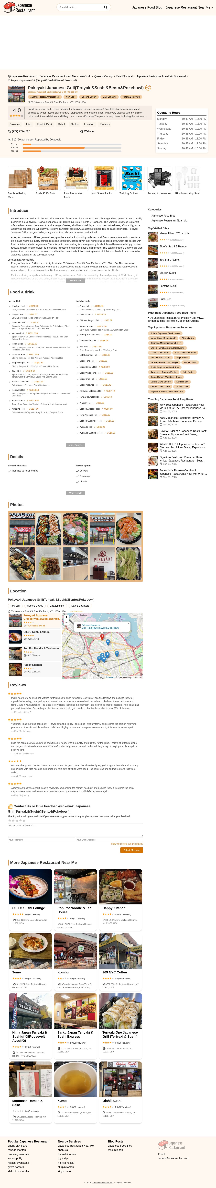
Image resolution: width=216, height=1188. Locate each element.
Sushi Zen (178, 303)
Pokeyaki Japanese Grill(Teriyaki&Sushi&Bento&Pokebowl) (42, 80)
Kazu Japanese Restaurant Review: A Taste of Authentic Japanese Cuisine (178, 421)
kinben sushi (190, 362)
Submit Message (132, 850)
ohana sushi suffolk (160, 386)
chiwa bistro (188, 338)
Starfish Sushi (178, 276)
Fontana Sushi (178, 289)
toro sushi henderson (185, 352)
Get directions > (77, 611)
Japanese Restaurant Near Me (188, 7)
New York (85, 76)
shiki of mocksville (18, 1171)
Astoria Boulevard (131, 97)
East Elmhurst (124, 76)
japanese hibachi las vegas (164, 362)
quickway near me (18, 1154)
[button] (102, 637)
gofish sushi (182, 386)
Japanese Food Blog (147, 7)
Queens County (103, 76)
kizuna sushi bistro (160, 352)
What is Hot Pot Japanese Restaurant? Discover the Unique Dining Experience (178, 447)
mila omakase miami (160, 357)
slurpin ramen (66, 1167)
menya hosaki (66, 1162)
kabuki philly (15, 1158)
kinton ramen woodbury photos (166, 377)
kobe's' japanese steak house (165, 333)
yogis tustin (182, 357)
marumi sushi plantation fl (163, 338)
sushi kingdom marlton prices (165, 367)
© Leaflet (110, 677)
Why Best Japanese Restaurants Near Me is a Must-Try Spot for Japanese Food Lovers (178, 408)
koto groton (188, 372)
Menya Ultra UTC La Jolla (178, 237)
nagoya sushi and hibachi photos (167, 391)
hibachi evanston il (19, 1162)
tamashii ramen (67, 1154)
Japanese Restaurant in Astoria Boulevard (161, 76)
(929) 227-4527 (21, 131)
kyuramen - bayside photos (164, 372)
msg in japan (115, 1150)
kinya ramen (65, 1171)
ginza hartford (16, 1167)
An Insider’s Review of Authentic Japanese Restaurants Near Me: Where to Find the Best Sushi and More (178, 474)
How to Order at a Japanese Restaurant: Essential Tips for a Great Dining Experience (178, 434)
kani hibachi (182, 382)
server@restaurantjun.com (173, 1158)
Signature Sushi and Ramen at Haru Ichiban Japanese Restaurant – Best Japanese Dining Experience (178, 461)
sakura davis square (161, 382)
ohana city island (17, 1145)
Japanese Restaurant (23, 76)
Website (89, 131)
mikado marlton (17, 1150)
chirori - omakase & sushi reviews (167, 348)
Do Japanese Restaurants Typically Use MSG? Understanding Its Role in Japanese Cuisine (176, 319)
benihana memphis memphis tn (166, 343)
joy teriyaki (64, 1158)
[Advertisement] (108, 40)
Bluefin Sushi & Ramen (178, 250)
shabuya (63, 1150)
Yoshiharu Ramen (178, 263)
